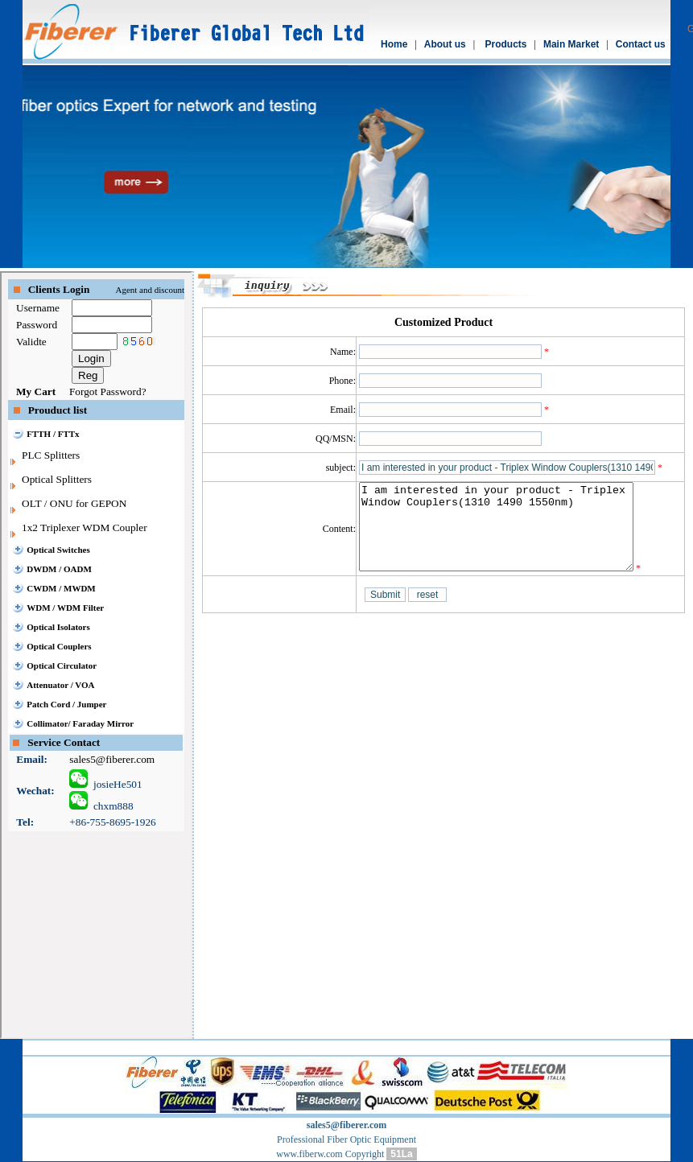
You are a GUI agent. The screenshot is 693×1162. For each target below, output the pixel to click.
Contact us (641, 44)
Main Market (571, 44)
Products (506, 44)
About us (445, 44)
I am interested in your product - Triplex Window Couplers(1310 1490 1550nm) (512, 535)
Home (394, 44)
